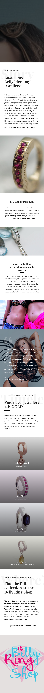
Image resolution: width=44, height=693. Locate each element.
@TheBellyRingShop (12, 216)
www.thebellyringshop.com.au (17, 577)
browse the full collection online (23, 218)
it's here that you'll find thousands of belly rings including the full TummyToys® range (19, 606)
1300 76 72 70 (9, 617)
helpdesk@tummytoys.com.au (15, 619)
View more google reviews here (18, 379)
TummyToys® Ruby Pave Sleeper (23, 127)
